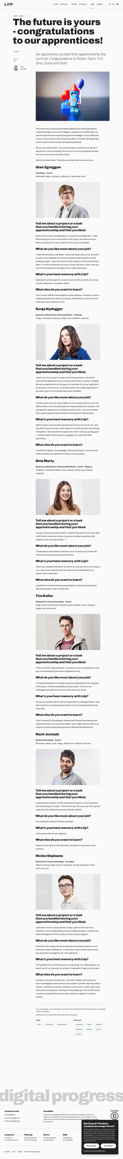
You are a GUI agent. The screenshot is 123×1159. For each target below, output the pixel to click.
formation (79, 1034)
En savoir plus (48, 1121)
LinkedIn (46, 1011)
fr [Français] (117, 4)
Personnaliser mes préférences (94, 1151)
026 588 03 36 (15, 1121)
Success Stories (62, 1024)
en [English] (113, 4)
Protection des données (32, 1151)
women (98, 1029)
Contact (100, 4)
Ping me (88, 467)
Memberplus (90, 965)
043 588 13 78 (15, 1118)
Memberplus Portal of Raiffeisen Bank (69, 931)
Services (65, 4)
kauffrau (89, 1029)
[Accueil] (9, 4)
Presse (19, 1151)
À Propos (83, 4)
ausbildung (79, 1029)
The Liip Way (49, 1024)
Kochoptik (87, 668)
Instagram (70, 435)
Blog (92, 4)
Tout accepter (91, 1146)
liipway (89, 1024)
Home (56, 4)
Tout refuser (108, 1146)
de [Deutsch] (110, 4)
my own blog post (91, 432)
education (99, 1024)
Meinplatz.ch (62, 236)
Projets (74, 4)
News (39, 1024)
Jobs (13, 1151)
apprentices (79, 1024)
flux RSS (74, 1015)
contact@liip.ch (10, 1114)
